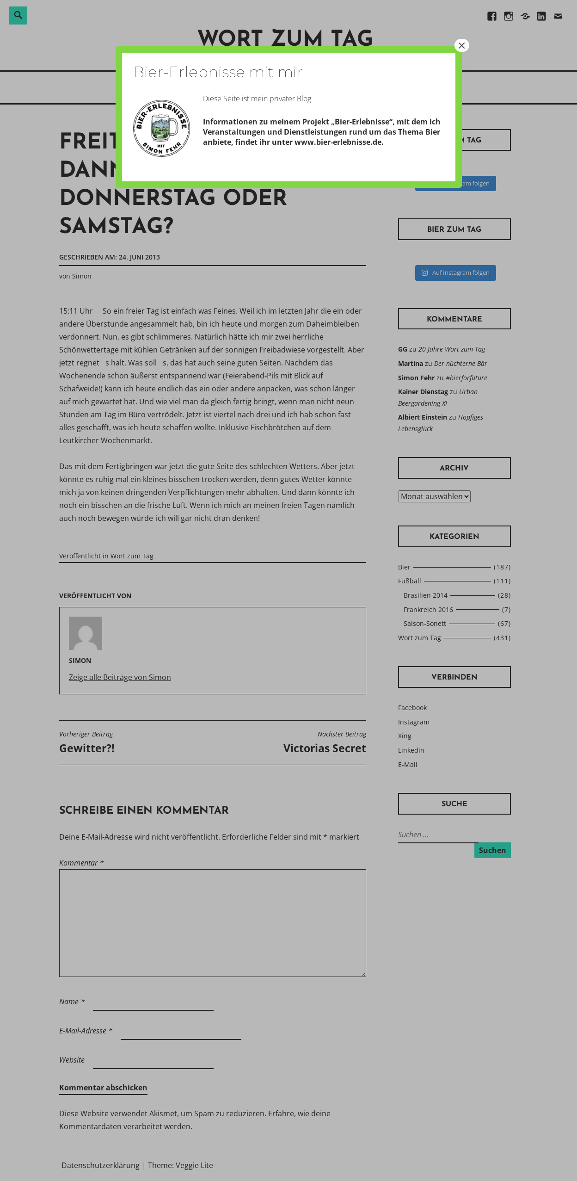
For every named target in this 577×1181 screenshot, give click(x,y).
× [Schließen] (462, 45)
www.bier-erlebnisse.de (338, 142)
